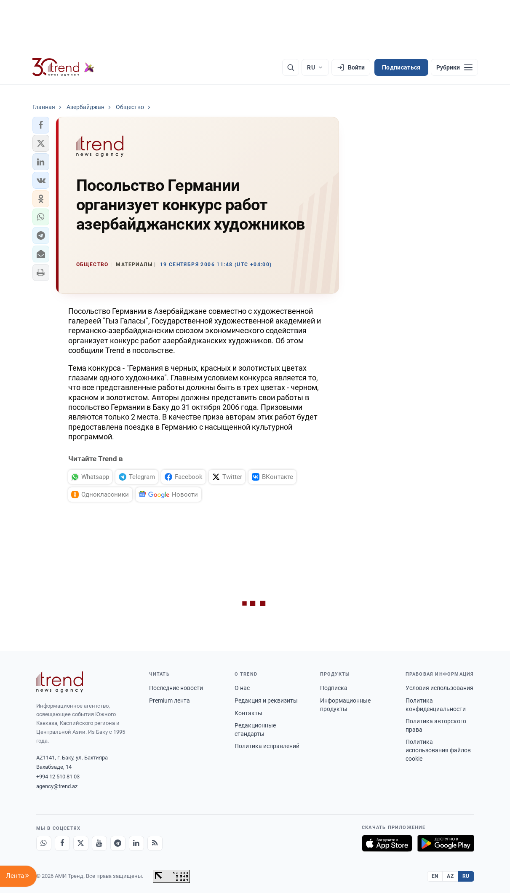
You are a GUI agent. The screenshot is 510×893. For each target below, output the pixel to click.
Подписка (333, 687)
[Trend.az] (63, 67)
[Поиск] (290, 67)
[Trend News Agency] (59, 681)
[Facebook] (62, 843)
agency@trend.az (56, 786)
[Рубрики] (454, 67)
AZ (450, 876)
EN (435, 876)
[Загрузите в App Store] (387, 843)
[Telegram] (117, 843)
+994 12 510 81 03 (58, 776)
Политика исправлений (267, 746)
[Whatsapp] (43, 843)
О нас (242, 687)
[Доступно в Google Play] (445, 843)
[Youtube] (99, 843)
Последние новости (176, 687)
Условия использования (439, 687)
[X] (80, 843)
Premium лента (169, 700)
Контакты (248, 713)
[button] (41, 125)
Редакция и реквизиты (266, 700)
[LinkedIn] (136, 843)
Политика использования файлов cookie (438, 750)
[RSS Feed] (155, 843)
